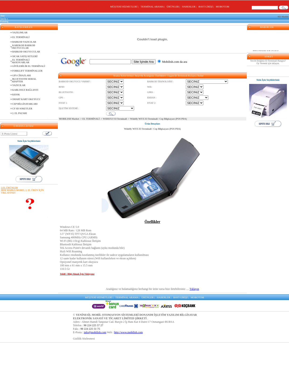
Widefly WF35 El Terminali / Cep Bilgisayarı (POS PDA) (152, 129)
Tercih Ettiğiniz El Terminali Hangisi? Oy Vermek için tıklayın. (268, 62)
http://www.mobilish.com (128, 332)
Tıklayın (194, 289)
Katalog (4, 21)
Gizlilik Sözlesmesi (84, 338)
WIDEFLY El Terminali (115, 119)
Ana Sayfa (3, 17)
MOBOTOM (222, 6)
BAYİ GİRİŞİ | (206, 6)
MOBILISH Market (69, 119)
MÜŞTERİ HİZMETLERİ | (125, 6)
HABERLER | (190, 6)
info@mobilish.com (95, 332)
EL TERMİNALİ (91, 119)
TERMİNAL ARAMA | (153, 6)
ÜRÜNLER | (174, 6)
